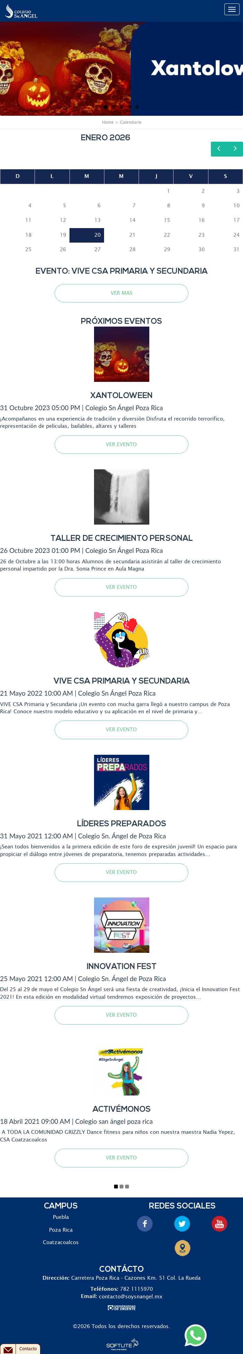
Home (108, 122)
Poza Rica (61, 1230)
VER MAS (121, 293)
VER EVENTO (121, 444)
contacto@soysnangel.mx (130, 1296)
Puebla (61, 1217)
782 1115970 (136, 1289)
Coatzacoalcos (61, 1242)
